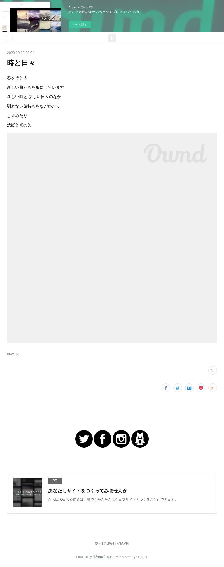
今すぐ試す (80, 24)
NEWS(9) (13, 354)
